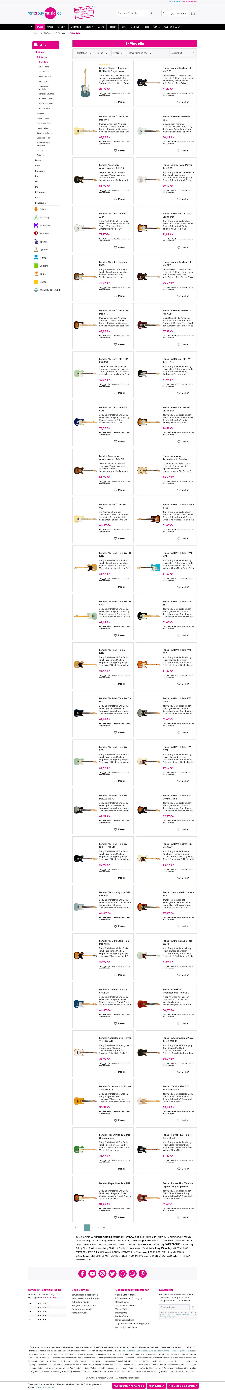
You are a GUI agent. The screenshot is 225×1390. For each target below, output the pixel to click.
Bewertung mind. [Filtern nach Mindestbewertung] (140, 53)
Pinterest (143, 1274)
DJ (36, 187)
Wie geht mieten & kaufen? (84, 1305)
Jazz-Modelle (45, 77)
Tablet (89, 1259)
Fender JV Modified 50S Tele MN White (176, 1088)
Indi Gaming (158, 1244)
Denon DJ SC (157, 1255)
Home (40, 258)
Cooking (41, 266)
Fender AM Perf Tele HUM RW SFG (113, 361)
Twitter (112, 1274)
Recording (40, 171)
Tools (40, 274)
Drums (38, 160)
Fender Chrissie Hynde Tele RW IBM (114, 894)
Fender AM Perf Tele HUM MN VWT (113, 118)
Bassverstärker (43, 138)
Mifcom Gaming (103, 1236)
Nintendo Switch (184, 1240)
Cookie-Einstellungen (125, 1294)
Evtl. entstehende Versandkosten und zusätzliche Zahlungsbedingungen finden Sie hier (158, 1351)
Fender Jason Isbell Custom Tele (178, 894)
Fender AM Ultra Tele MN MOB (113, 264)
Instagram (102, 1274)
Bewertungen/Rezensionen (85, 1294)
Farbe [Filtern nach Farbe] (102, 53)
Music (40, 46)
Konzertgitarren (43, 128)
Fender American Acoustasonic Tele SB (111, 458)
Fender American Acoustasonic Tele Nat (175, 458)
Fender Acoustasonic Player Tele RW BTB (115, 1088)
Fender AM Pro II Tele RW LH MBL (178, 555)
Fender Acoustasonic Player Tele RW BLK (179, 1039)
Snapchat (123, 1274)
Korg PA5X (109, 1248)
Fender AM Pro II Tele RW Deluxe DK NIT (113, 845)
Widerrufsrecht (122, 1309)
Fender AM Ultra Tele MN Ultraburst (177, 409)
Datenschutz (121, 1312)
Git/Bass (39, 52)
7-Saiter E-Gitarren (47, 99)
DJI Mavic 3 (160, 1236)
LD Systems (131, 1244)
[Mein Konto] (179, 13)
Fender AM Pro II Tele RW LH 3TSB (178, 506)
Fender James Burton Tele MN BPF (177, 70)
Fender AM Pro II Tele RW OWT (177, 749)
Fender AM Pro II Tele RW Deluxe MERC (113, 797)
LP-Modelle (44, 72)
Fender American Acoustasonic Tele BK (111, 167)
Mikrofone (40, 192)
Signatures (43, 81)
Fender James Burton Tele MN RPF (177, 264)
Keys (37, 165)
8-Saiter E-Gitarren (47, 104)
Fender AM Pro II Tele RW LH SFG (115, 603)
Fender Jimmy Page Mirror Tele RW (177, 167)
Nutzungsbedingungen (167, 1317)
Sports (40, 242)
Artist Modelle (45, 108)
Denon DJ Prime (83, 1244)
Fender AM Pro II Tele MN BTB (113, 651)
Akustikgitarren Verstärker (43, 144)
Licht (37, 181)
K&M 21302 (103, 1244)
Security (41, 234)
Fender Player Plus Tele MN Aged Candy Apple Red (178, 1185)
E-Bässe (40, 113)
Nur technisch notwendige (129, 1385)
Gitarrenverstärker (44, 133)
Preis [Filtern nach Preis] (118, 53)
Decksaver (111, 1241)
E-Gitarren (42, 57)
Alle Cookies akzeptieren (183, 1385)
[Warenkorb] (193, 13)
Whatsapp (133, 1274)
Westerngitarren (44, 118)
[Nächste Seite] (98, 1227)
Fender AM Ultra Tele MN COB (113, 409)
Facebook (82, 1274)
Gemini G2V (148, 1248)
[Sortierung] (182, 53)
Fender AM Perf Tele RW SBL (176, 118)
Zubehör (40, 155)
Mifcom (116, 1236)
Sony (94, 1244)
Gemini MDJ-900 (117, 1244)
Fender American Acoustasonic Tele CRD (176, 991)
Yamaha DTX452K (119, 1256)
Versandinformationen (125, 1305)
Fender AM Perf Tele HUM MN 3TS (113, 312)
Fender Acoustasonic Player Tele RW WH (115, 1039)
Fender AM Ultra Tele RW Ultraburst (177, 215)
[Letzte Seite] (104, 1227)
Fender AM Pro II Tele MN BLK (177, 603)
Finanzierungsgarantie (82, 1309)
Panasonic (80, 1259)
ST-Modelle (44, 67)
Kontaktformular (79, 1312)
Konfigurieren (156, 1385)
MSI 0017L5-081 (100, 1255)
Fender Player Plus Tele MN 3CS (114, 1185)
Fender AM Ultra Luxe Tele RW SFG (177, 942)
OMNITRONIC (169, 1240)
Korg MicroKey (163, 1248)
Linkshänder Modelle (44, 87)
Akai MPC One (87, 1237)
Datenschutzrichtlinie (182, 1315)
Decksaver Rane (144, 1244)
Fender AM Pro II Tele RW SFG (113, 749)
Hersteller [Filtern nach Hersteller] (83, 53)
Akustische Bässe (44, 123)
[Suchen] (152, 13)
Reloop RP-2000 (125, 1240)
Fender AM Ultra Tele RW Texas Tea (177, 361)
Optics (40, 282)
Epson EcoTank (157, 1252)
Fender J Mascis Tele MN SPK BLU (113, 991)
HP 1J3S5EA (185, 1256)
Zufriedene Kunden (81, 1302)
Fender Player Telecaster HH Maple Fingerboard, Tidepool (113, 70)
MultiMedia (42, 226)
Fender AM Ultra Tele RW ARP (113, 215)
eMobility (41, 218)
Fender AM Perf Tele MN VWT (113, 506)
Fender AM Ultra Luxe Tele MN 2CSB (114, 942)
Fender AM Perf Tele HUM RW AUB (177, 312)
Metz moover (135, 1248)
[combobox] (133, 13)
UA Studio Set (122, 1248)
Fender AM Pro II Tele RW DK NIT (115, 700)
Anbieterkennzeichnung (126, 1327)
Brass (37, 197)
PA (36, 176)
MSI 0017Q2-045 (130, 1236)
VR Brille (187, 1237)
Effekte (40, 150)
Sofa (78, 1237)
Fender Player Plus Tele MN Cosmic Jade (114, 1136)
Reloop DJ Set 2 (83, 1248)
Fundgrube (40, 203)
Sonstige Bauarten (46, 94)
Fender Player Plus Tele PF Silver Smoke (177, 1136)
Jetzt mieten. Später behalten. (86, 1298)
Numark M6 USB (139, 1255)
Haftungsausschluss (124, 1320)
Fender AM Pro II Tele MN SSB (177, 651)
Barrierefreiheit (122, 1316)
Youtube (92, 1274)
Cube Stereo (96, 1248)
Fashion (41, 250)
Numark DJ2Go (139, 1241)
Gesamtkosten (122, 1302)
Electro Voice (103, 1252)
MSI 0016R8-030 (180, 1248)
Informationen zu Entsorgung (128, 1298)
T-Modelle (43, 62)
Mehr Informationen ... (46, 1387)
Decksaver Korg (83, 1240)
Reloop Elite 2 (146, 1236)
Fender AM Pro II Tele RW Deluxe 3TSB (177, 797)
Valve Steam (141, 1252)
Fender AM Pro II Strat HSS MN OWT (177, 845)
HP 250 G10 (154, 1240)
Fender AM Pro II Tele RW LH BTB (115, 555)
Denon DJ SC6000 (175, 1252)
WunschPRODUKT (46, 290)
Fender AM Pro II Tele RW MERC (177, 700)
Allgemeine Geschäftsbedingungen (132, 1323)
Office (40, 210)
